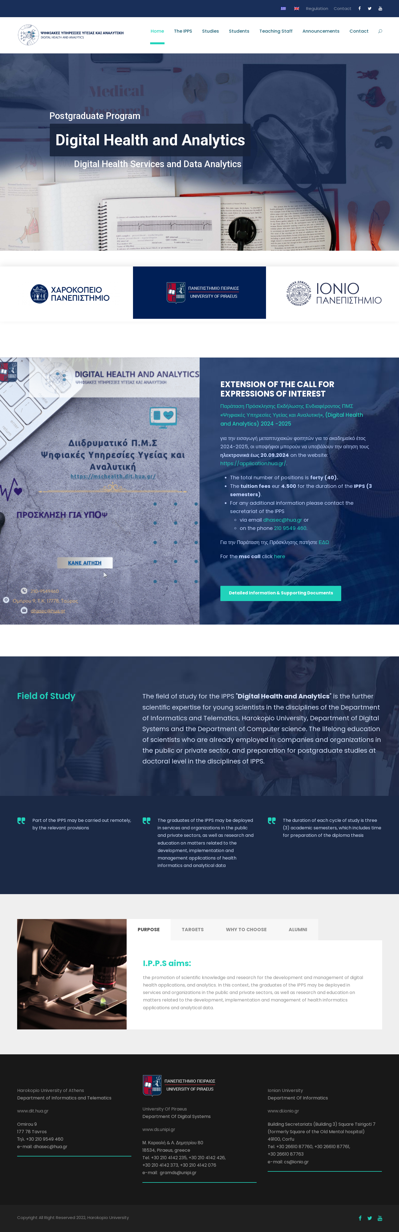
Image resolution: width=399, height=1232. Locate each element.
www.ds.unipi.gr (158, 1129)
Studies (210, 31)
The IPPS (183, 31)
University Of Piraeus (164, 1109)
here (279, 556)
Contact (342, 8)
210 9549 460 (290, 528)
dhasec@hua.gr (282, 519)
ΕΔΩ (324, 542)
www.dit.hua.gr (33, 1111)
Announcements (321, 31)
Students (239, 31)
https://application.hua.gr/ (253, 463)
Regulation (317, 8)
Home (157, 31)
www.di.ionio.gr (283, 1111)
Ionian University (285, 1090)
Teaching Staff (276, 31)
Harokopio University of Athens (50, 1090)
